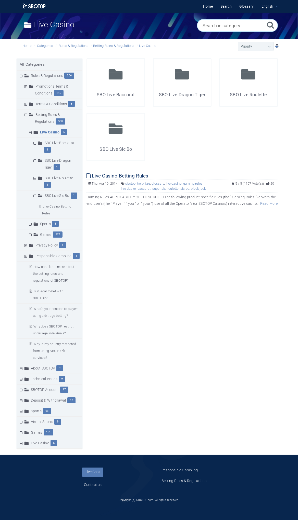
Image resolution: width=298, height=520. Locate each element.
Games (46, 234)
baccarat (144, 188)
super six (159, 188)
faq (147, 183)
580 (60, 121)
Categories (45, 46)
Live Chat (92, 472)
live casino (173, 183)
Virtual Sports (42, 422)
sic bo (184, 188)
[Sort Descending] (276, 46)
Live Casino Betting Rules (117, 176)
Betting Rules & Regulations (113, 46)
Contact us (93, 485)
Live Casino (147, 46)
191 (48, 432)
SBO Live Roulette (59, 178)
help (140, 183)
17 (71, 400)
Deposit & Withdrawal (48, 400)
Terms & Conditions (51, 104)
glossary (158, 183)
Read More (269, 203)
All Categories (32, 64)
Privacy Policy (46, 245)
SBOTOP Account (45, 390)
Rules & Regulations (74, 46)
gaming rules (193, 183)
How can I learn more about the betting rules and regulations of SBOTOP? (53, 273)
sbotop (130, 183)
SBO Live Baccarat (59, 143)
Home (27, 46)
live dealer (128, 188)
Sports (45, 224)
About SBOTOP (43, 368)
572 (57, 234)
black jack (198, 188)
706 (69, 75)
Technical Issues (44, 379)
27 (64, 389)
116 (58, 93)
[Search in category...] (237, 25)
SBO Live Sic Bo (57, 196)
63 (46, 411)
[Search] (270, 25)
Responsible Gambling (53, 256)
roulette (173, 188)
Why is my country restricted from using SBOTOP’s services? (54, 351)
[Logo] (34, 6)
